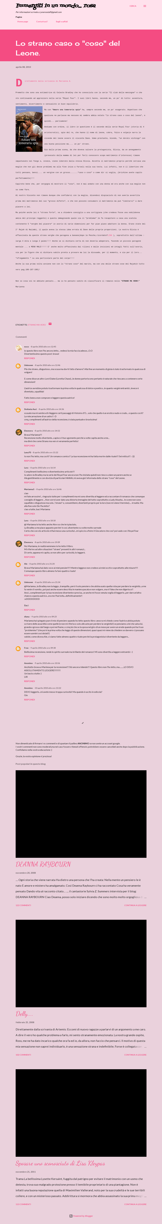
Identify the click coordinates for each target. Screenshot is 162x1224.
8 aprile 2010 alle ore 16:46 (48, 489)
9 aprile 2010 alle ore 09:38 (43, 648)
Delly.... (24, 1013)
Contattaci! (40, 21)
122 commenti (23, 905)
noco (26, 346)
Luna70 (27, 452)
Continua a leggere (135, 905)
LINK (110, 235)
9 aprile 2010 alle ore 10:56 (47, 663)
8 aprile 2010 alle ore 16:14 (42, 467)
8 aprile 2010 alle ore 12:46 (47, 365)
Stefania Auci (30, 409)
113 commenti (23, 1204)
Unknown (28, 365)
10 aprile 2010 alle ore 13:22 (48, 688)
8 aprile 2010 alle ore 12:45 (43, 346)
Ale (25, 564)
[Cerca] (133, 6)
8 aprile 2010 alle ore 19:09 (47, 542)
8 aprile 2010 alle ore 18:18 (42, 520)
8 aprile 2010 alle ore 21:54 (47, 582)
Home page (21, 21)
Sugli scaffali (60, 21)
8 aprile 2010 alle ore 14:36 (51, 409)
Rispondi (29, 358)
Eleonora (28, 430)
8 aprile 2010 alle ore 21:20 (41, 564)
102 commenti (23, 1055)
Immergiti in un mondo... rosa (55, 6)
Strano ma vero (37, 325)
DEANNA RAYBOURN (43, 864)
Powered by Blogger (81, 1216)
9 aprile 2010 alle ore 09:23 (44, 616)
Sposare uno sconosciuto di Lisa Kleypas (60, 1163)
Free (26, 648)
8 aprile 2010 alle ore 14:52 (47, 430)
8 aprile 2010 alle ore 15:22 (45, 452)
